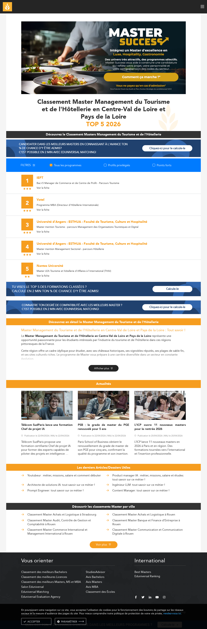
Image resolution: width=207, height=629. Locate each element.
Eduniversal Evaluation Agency (40, 597)
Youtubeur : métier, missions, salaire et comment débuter (64, 475)
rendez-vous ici (172, 613)
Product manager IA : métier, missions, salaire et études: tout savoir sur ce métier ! (148, 477)
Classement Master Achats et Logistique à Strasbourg (61, 514)
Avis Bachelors (95, 577)
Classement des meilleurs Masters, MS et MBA (51, 582)
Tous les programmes (67, 165)
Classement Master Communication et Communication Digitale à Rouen (147, 531)
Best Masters (142, 572)
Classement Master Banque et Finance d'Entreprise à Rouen (146, 522)
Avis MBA (92, 587)
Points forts (164, 165)
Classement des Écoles (100, 592)
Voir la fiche (43, 188)
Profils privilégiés (119, 165)
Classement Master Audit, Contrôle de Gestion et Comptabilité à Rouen (59, 522)
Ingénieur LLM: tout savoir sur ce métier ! (138, 485)
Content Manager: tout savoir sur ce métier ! (140, 490)
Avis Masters (94, 582)
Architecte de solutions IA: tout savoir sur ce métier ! (61, 485)
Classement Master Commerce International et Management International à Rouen (57, 531)
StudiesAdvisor (95, 572)
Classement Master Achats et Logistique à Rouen (143, 514)
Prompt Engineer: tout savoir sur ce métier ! (55, 490)
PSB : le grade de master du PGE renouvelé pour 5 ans (103, 427)
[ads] (103, 57)
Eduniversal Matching (35, 592)
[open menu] (202, 6)
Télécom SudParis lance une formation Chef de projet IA (47, 427)
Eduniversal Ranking (147, 576)
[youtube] (157, 598)
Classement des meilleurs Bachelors (44, 572)
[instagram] (164, 598)
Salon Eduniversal (32, 587)
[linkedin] (150, 598)
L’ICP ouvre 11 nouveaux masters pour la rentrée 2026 (160, 427)
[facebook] (135, 598)
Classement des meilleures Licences (44, 577)
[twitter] (143, 598)
